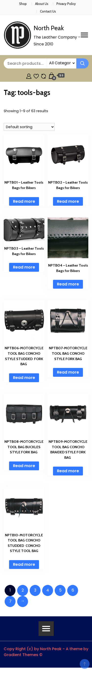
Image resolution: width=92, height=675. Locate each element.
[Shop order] (29, 127)
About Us (41, 4)
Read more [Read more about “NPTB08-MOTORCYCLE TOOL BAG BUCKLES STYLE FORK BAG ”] (24, 466)
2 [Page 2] (23, 590)
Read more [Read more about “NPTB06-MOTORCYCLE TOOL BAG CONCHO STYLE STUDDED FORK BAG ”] (24, 377)
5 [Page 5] (60, 590)
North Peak (49, 28)
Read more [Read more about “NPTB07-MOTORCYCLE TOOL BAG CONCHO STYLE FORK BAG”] (68, 372)
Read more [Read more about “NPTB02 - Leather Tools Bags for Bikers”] (68, 201)
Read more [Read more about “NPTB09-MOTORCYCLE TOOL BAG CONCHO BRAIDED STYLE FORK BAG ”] (68, 471)
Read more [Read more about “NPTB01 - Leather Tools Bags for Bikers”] (24, 201)
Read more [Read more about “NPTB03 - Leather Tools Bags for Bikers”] (24, 267)
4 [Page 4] (47, 590)
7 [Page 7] (10, 601)
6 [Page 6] (73, 590)
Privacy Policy (66, 4)
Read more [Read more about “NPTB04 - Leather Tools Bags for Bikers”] (68, 284)
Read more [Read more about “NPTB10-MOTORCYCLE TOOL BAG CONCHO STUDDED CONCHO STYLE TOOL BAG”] (24, 564)
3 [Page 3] (35, 590)
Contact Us (48, 11)
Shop (23, 4)
